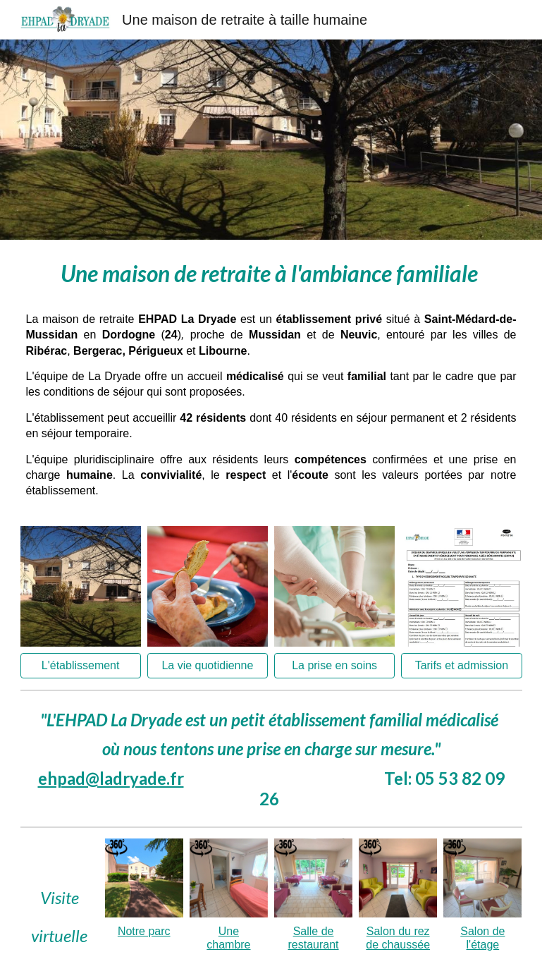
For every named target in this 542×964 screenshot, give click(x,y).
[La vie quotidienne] (207, 665)
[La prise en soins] (334, 665)
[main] (271, 270)
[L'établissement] (80, 665)
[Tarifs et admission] (461, 665)
